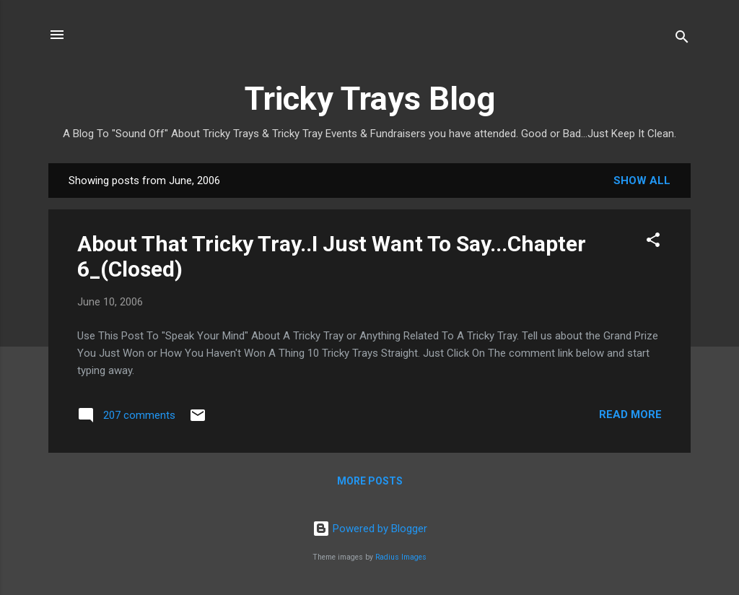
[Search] (682, 39)
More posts (370, 481)
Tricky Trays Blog (370, 98)
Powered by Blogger (369, 528)
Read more (630, 414)
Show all (641, 180)
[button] (653, 242)
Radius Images (401, 557)
